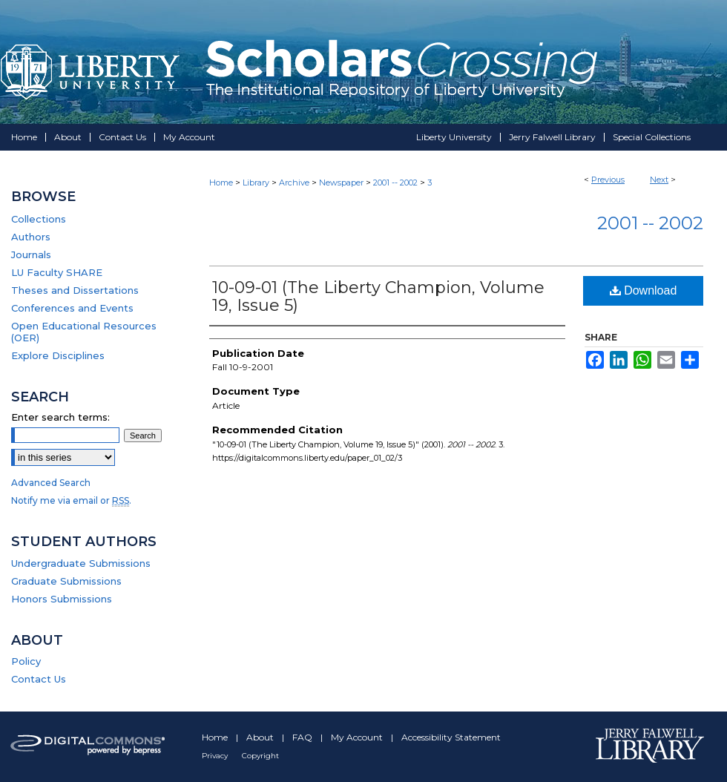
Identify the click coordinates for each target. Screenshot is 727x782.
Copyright (260, 755)
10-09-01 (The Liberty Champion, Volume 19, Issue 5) (378, 296)
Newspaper (341, 182)
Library (256, 182)
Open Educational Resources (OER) (84, 332)
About (261, 737)
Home (221, 182)
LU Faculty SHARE (56, 272)
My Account (358, 737)
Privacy (216, 755)
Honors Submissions (61, 599)
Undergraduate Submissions (81, 563)
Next (659, 179)
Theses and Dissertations (75, 290)
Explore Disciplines (58, 355)
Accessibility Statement (451, 737)
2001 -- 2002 (395, 182)
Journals (31, 254)
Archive (294, 182)
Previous (608, 179)
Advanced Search (51, 482)
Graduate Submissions (66, 581)
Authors (30, 237)
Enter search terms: (60, 417)
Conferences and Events (72, 308)
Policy (26, 661)
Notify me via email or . (71, 500)
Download (643, 290)
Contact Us (38, 679)
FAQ (303, 737)
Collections (38, 219)
